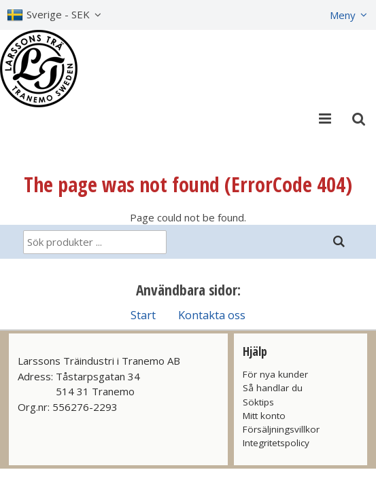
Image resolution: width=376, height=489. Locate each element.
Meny (343, 15)
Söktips (258, 402)
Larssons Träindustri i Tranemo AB (99, 360)
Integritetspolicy (276, 443)
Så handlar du (273, 388)
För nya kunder (275, 374)
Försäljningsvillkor (281, 429)
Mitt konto (264, 416)
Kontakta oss (211, 315)
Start (143, 315)
